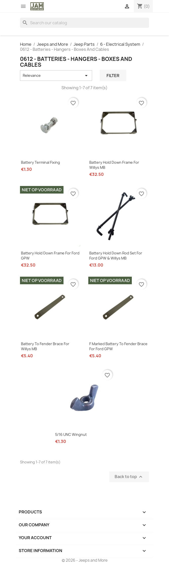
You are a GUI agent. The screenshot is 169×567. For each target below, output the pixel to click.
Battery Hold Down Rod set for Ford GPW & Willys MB (115, 256)
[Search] (84, 23)
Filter (113, 75)
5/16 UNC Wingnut (71, 434)
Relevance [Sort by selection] (56, 76)
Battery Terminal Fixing (40, 162)
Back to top (129, 477)
